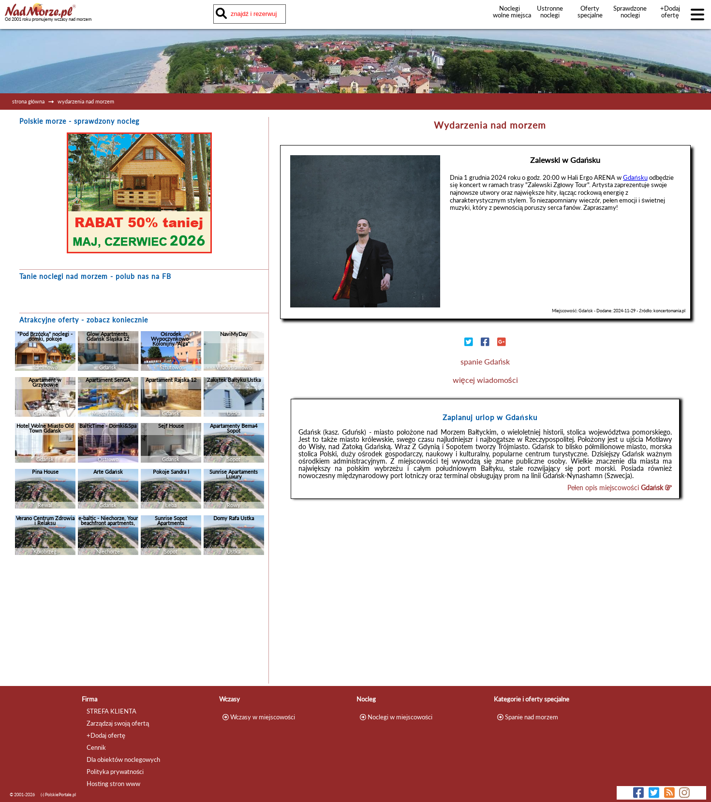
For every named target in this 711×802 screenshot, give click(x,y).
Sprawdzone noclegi (630, 11)
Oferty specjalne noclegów (590, 15)
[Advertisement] (139, 621)
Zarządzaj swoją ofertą (118, 723)
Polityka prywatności (115, 771)
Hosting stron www (113, 783)
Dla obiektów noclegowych (123, 759)
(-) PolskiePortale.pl (58, 794)
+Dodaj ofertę (670, 11)
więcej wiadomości (485, 379)
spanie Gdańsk (485, 361)
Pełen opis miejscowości (619, 487)
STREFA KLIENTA (111, 711)
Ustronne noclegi (550, 11)
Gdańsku (635, 177)
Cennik (96, 747)
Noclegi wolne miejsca (509, 11)
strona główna (28, 101)
